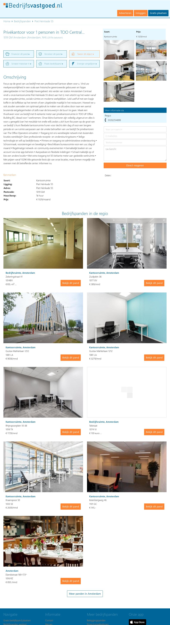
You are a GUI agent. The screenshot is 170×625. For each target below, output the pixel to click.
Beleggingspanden (96, 620)
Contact (49, 620)
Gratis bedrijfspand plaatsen (17, 620)
